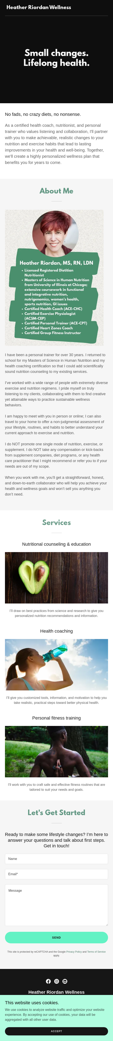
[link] (39, 8)
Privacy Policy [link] (74, 951)
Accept (56, 1031)
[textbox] (56, 859)
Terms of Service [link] (96, 951)
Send (56, 937)
